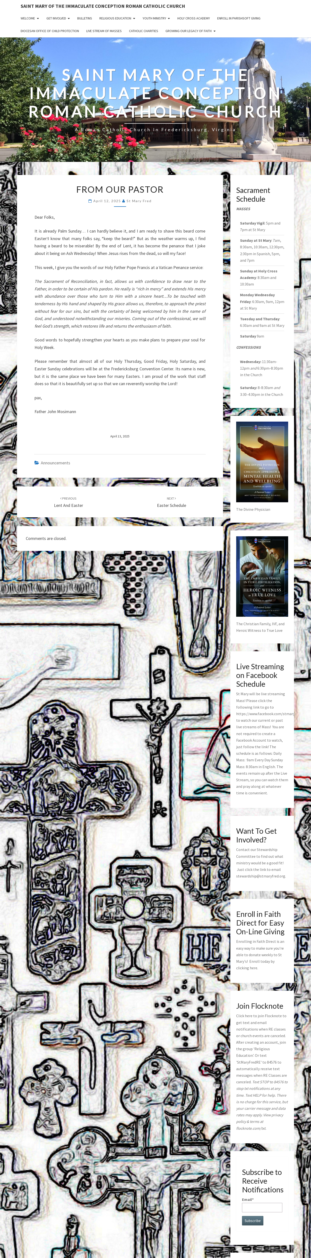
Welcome (28, 18)
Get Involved (56, 18)
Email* (262, 1204)
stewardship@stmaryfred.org (260, 876)
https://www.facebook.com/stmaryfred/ (269, 713)
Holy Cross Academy (193, 18)
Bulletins (84, 18)
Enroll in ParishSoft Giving (238, 18)
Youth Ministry (154, 18)
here (253, 967)
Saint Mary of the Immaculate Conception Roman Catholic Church (103, 6)
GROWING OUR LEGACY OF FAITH (188, 31)
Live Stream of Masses (104, 31)
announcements (55, 463)
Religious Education (115, 18)
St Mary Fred (139, 201)
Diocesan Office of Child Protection (50, 31)
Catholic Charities (143, 31)
